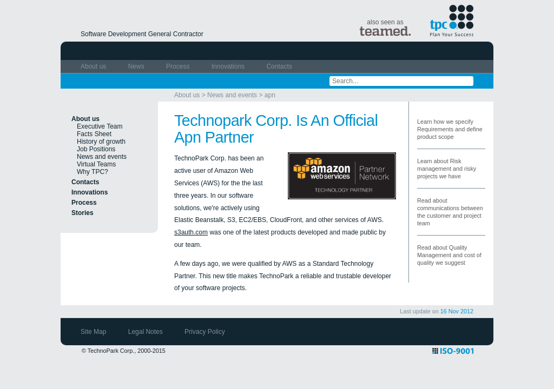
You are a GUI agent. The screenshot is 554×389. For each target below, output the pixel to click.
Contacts (279, 66)
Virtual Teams (96, 164)
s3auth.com (191, 232)
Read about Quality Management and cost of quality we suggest (449, 255)
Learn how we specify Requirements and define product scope (450, 129)
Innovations (229, 66)
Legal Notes (146, 332)
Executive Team (100, 126)
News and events (232, 95)
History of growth (101, 141)
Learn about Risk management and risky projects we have (446, 168)
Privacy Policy (204, 332)
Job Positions (96, 149)
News (137, 66)
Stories (82, 213)
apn (270, 95)
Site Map (94, 332)
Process (179, 66)
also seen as (385, 27)
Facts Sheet (94, 134)
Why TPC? (92, 172)
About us (94, 66)
